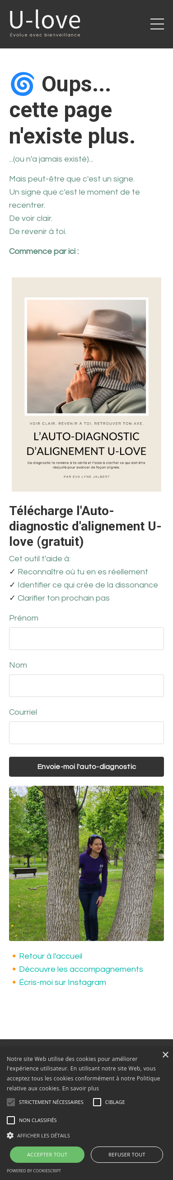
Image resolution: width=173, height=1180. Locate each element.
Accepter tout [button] (47, 1154)
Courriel (23, 712)
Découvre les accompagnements (81, 969)
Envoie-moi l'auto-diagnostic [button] (86, 766)
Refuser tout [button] (126, 1154)
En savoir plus (80, 1088)
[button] (86, 1135)
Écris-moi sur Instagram (62, 982)
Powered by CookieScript (34, 1171)
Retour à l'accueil (50, 956)
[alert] (86, 1113)
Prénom (23, 618)
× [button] (165, 1055)
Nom (18, 665)
